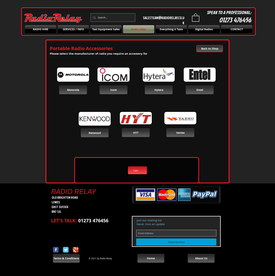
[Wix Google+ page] (76, 250)
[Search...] (112, 18)
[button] (195, 17)
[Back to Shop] (209, 48)
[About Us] (201, 258)
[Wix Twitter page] (66, 250)
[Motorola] (73, 89)
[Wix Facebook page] (56, 250)
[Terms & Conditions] (66, 258)
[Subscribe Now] (176, 242)
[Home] (150, 258)
